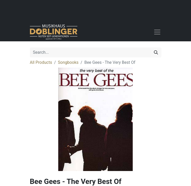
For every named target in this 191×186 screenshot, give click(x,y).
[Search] (156, 52)
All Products (41, 62)
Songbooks (68, 62)
